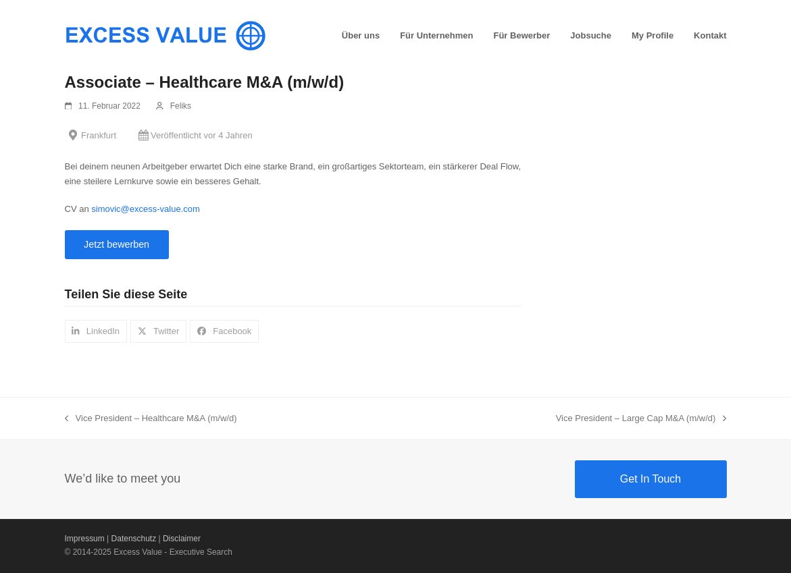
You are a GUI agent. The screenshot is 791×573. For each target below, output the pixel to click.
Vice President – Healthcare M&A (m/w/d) (151, 419)
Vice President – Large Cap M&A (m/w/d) (641, 419)
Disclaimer (182, 538)
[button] (96, 331)
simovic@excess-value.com (145, 209)
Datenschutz (134, 538)
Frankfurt (98, 135)
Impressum (85, 538)
